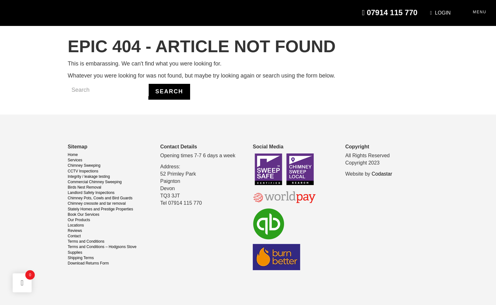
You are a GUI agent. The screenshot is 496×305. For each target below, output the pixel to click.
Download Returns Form (88, 263)
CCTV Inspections (83, 171)
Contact (74, 236)
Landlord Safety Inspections (91, 192)
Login (440, 13)
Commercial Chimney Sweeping (95, 182)
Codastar (382, 174)
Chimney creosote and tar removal (97, 203)
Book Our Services (83, 214)
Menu (480, 12)
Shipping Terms (81, 258)
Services (75, 160)
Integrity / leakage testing (89, 176)
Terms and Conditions (86, 241)
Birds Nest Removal (84, 187)
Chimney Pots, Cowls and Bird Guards (100, 198)
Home (73, 154)
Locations (76, 225)
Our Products (79, 220)
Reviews (75, 230)
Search (169, 91)
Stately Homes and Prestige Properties (100, 209)
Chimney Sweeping (84, 165)
